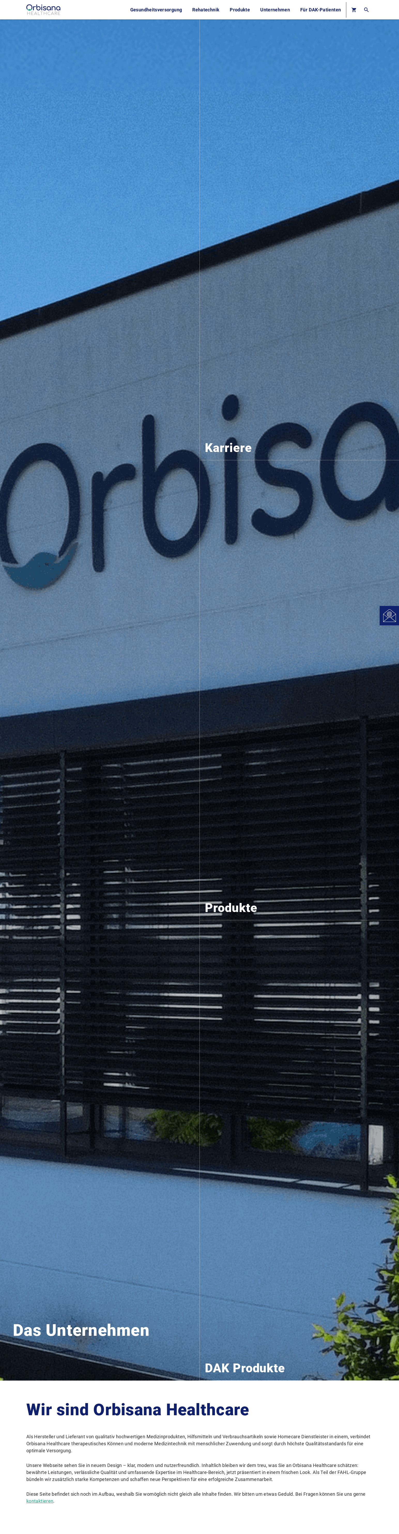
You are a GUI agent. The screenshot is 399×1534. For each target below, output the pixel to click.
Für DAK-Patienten (320, 9)
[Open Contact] (389, 615)
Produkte (240, 9)
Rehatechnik (205, 9)
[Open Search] (366, 9)
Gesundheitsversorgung (156, 9)
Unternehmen (275, 9)
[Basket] (354, 9)
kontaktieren (39, 1501)
